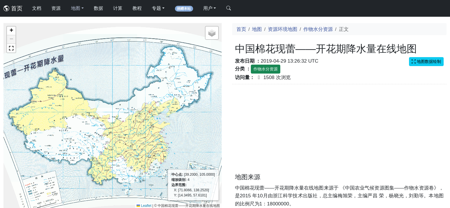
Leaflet (144, 206)
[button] (11, 31)
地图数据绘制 (426, 61)
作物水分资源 (318, 29)
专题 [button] (156, 8)
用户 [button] (207, 8)
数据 (98, 8)
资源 (56, 8)
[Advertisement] (339, 132)
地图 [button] (75, 8)
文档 (36, 8)
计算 (117, 8)
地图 (257, 29)
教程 (137, 8)
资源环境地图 (282, 29)
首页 (13, 8)
